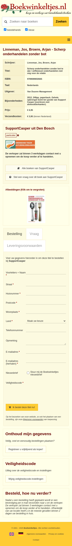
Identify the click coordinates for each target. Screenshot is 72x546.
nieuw (31, 30)
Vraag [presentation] (34, 234)
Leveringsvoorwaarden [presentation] (24, 246)
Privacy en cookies (56, 534)
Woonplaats (12, 312)
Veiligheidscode (14, 383)
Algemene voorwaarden (33, 419)
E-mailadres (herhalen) (12, 362)
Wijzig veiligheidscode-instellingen (25, 479)
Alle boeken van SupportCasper (35, 168)
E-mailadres (12, 352)
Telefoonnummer (14, 330)
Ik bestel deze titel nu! (22, 407)
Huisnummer (12, 293)
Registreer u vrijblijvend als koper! (25, 449)
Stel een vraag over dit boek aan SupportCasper (36, 177)
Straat (9, 284)
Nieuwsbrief (12, 373)
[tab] (14, 234)
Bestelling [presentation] (14, 234)
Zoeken (61, 21)
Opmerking (11, 340)
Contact (36, 540)
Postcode (10, 302)
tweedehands (14, 30)
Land (8, 321)
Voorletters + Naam (16, 272)
